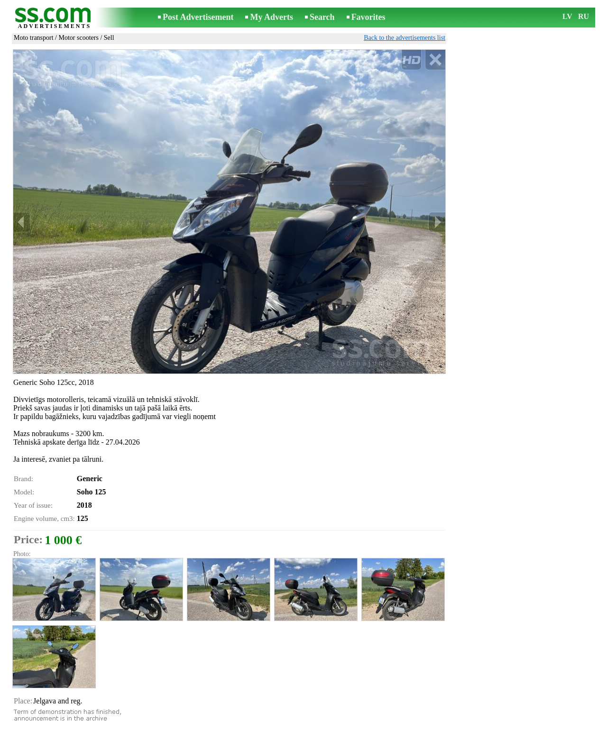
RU (583, 16)
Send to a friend (43, 717)
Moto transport (34, 37)
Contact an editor (222, 732)
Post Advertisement (198, 17)
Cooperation (308, 732)
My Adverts (271, 17)
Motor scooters (79, 37)
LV (567, 16)
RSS (338, 732)
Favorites (368, 17)
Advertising (268, 732)
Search (322, 17)
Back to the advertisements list (404, 37)
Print (28, 707)
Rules (183, 732)
